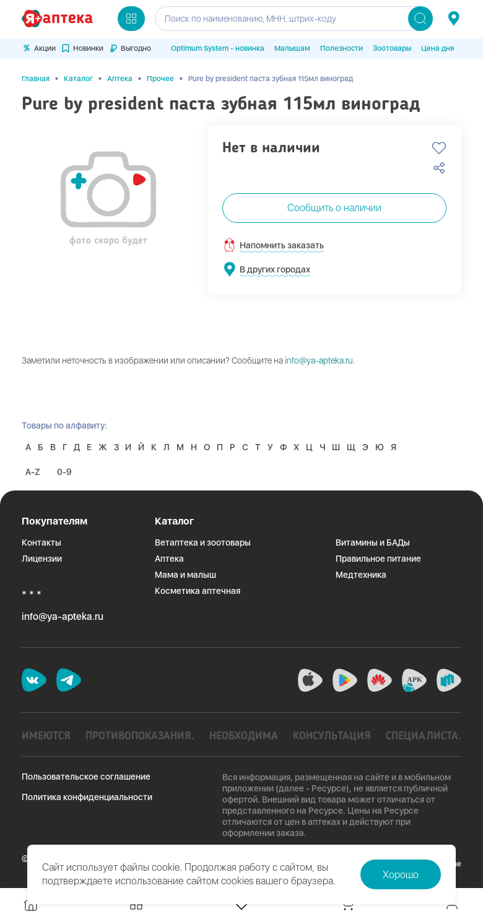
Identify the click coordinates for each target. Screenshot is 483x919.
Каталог (78, 76)
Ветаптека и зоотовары (203, 541)
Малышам (292, 48)
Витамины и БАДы (373, 541)
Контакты (41, 541)
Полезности (341, 48)
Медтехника (361, 573)
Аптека (120, 76)
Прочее (160, 76)
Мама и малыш (185, 573)
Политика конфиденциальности (87, 795)
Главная (36, 76)
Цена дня (437, 48)
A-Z (33, 470)
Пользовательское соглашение (86, 775)
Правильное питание (378, 557)
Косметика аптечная (197, 589)
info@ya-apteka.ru (319, 358)
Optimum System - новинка (217, 48)
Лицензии (42, 557)
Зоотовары (392, 48)
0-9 (66, 470)
